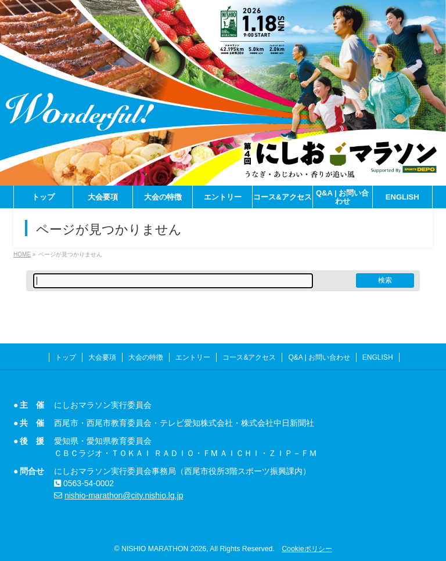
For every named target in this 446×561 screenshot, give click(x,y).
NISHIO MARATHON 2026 (163, 549)
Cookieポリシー (307, 549)
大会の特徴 (145, 357)
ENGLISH (377, 357)
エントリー (192, 357)
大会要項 (102, 357)
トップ (65, 357)
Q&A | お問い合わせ (319, 357)
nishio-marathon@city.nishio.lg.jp (124, 495)
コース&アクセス (249, 357)
